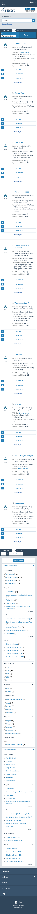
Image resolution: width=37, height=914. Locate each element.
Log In (34, 2)
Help (3, 894)
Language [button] (7, 716)
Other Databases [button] (9, 833)
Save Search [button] (18, 561)
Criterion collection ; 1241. (14, 650)
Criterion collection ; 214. (13, 647)
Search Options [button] (8, 24)
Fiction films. (10, 600)
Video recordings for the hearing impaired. (19, 595)
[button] (27, 35)
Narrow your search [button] (10, 566)
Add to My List (18, 82)
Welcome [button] (18, 877)
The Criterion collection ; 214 (15, 657)
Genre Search (10, 777)
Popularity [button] (7, 684)
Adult (8, 703)
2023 (8, 677)
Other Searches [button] (8, 754)
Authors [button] (6, 615)
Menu (4, 3)
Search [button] (18, 883)
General (8, 709)
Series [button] (6, 640)
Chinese (9, 724)
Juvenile (9, 706)
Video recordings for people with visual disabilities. (18, 607)
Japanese (9, 727)
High (7, 688)
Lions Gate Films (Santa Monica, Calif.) (18, 619)
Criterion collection (12, 644)
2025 (8, 671)
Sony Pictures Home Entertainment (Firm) (19, 622)
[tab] (27, 35)
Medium (9, 691)
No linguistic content (12, 733)
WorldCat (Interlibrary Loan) (14, 840)
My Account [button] (18, 888)
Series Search (10, 780)
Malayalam (10, 730)
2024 (8, 674)
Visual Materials (11, 584)
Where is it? (12, 70)
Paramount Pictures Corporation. (16, 630)
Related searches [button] (9, 750)
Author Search (10, 764)
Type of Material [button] (9, 570)
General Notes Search (12, 771)
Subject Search (10, 768)
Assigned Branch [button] (9, 737)
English (8, 721)
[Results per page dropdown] (14, 30)
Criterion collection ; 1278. (14, 654)
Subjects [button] (6, 588)
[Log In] (31, 2)
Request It (12, 78)
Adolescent (10, 712)
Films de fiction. (11, 603)
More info (12, 74)
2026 (8, 667)
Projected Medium (12, 577)
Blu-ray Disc (10, 574)
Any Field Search (11, 758)
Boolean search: (6, 16)
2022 (8, 680)
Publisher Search (11, 774)
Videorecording (11, 580)
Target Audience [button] (9, 695)
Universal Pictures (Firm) (13, 627)
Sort (2, 33)
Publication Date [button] (9, 663)
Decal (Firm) (10, 633)
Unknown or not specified (14, 700)
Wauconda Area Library (14, 745)
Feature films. (10, 592)
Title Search (9, 761)
